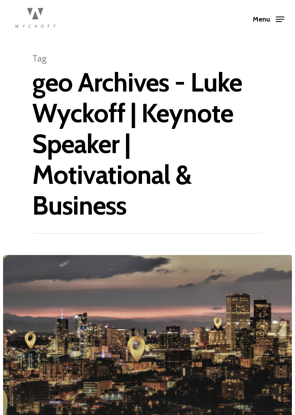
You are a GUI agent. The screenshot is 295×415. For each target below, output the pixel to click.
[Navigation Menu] (268, 18)
